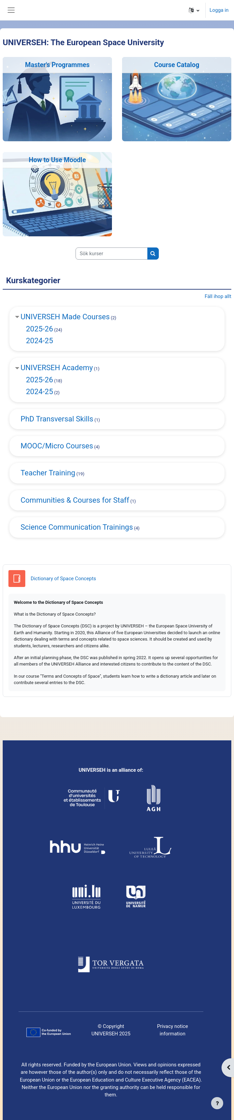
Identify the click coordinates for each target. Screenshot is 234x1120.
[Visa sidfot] (217, 1103)
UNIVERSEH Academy (57, 367)
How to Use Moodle (57, 160)
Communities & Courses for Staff (75, 500)
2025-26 (39, 329)
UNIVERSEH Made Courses (65, 317)
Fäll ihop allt (218, 296)
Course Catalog (176, 65)
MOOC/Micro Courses (57, 446)
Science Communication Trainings (77, 527)
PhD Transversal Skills (57, 419)
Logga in (219, 10)
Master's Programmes (57, 65)
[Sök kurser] (112, 253)
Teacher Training (48, 473)
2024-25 (39, 340)
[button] (194, 10)
